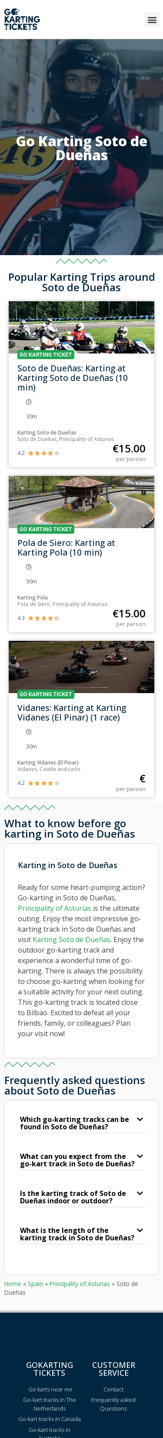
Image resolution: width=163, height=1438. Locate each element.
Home (12, 1284)
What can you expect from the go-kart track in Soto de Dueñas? (77, 1160)
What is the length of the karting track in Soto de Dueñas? (77, 1234)
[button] (152, 19)
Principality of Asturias (54, 908)
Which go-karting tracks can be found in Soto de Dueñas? (74, 1123)
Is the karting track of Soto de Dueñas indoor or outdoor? (73, 1197)
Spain (35, 1284)
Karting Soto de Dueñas (71, 939)
